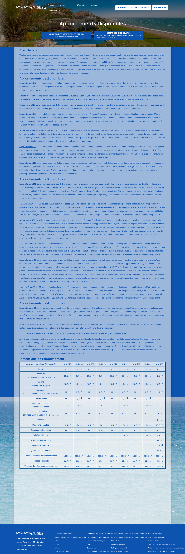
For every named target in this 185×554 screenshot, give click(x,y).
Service (95, 5)
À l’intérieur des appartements (63, 533)
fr (108, 8)
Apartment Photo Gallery (62, 551)
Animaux (57, 548)
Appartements (67, 5)
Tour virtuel (160, 8)
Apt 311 (113, 364)
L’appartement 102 (28, 184)
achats (56, 541)
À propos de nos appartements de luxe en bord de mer (70, 537)
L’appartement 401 (28, 260)
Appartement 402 (27, 220)
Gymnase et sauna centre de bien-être (98, 551)
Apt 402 (136, 364)
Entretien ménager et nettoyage (96, 541)
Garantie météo (91, 548)
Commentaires (54, 10)
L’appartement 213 (28, 147)
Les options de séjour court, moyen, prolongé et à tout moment (129, 533)
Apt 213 (102, 364)
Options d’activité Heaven (118, 544)
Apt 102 (125, 364)
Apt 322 (90, 364)
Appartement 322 (27, 130)
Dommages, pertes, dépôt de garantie (98, 537)
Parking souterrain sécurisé (119, 548)
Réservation (83, 5)
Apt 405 (159, 364)
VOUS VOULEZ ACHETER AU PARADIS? (133, 8)
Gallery (89, 544)
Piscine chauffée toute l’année (119, 551)
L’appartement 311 (28, 114)
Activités (57, 544)
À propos (53, 5)
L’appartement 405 (28, 308)
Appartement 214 (27, 96)
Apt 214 (79, 364)
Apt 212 (67, 364)
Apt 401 (148, 364)
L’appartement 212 (28, 83)
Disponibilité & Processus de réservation (98, 533)
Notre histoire (115, 541)
